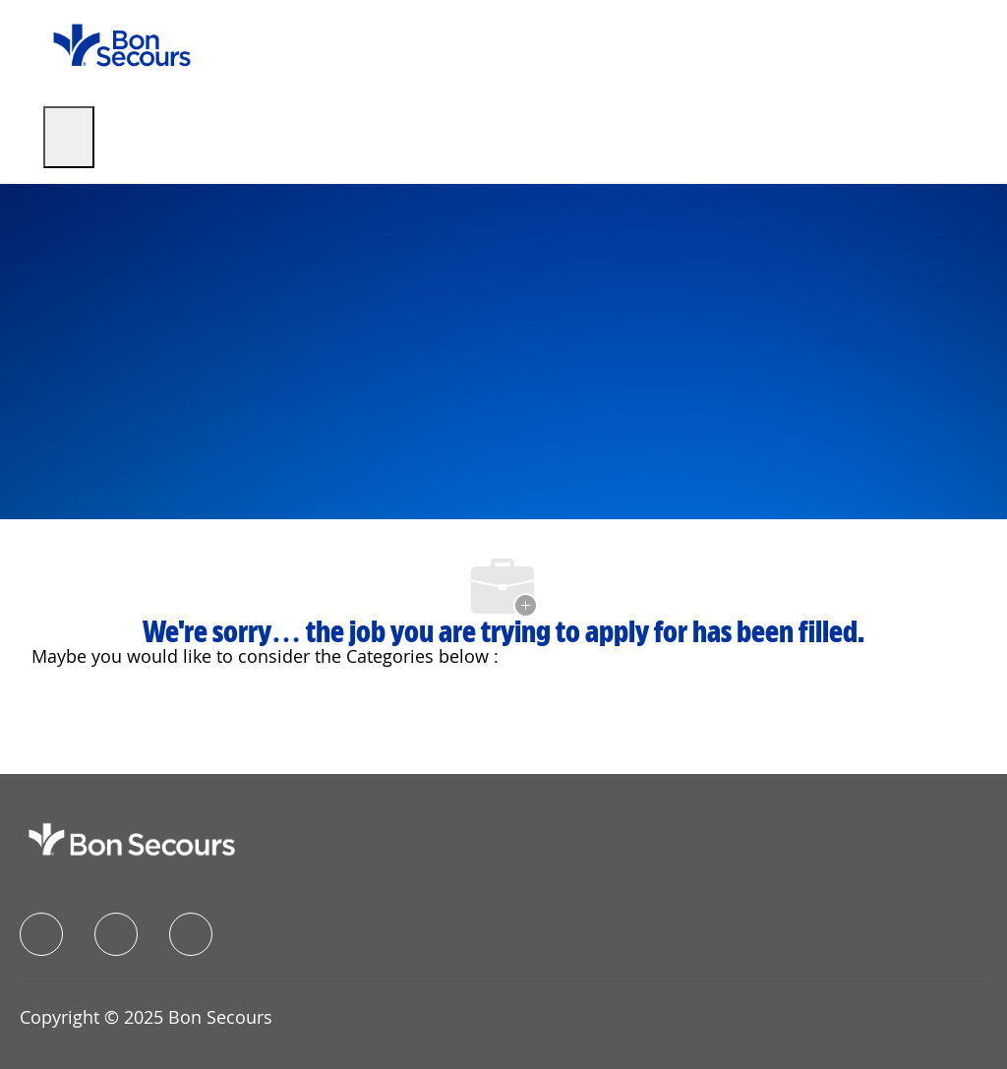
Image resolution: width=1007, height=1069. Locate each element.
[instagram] (190, 934)
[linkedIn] (116, 934)
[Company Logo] (122, 43)
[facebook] (41, 934)
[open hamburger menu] (68, 137)
